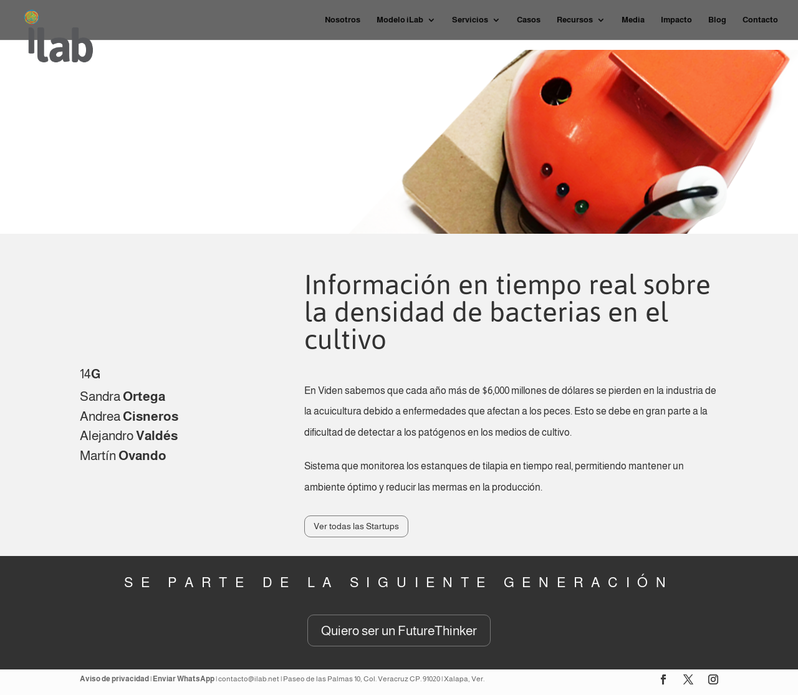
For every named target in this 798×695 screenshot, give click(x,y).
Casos (529, 20)
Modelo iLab (400, 20)
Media (633, 20)
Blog (717, 20)
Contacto (760, 20)
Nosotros (342, 20)
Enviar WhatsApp (183, 678)
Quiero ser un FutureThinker (399, 630)
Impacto (676, 20)
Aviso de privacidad (114, 678)
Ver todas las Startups (356, 526)
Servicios (470, 20)
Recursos (575, 20)
